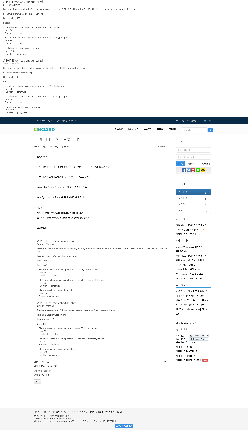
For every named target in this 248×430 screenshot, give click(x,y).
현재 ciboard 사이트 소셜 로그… (190, 274)
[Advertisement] (124, 397)
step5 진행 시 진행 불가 (186, 265)
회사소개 (37, 412)
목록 (37, 382)
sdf (177, 314)
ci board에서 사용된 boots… (189, 269)
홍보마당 (193, 211)
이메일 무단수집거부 (78, 412)
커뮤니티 (119, 129)
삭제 (166, 361)
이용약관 (47, 412)
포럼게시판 (193, 199)
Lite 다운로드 (182, 335)
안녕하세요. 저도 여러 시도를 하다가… (193, 309)
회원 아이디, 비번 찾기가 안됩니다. (191, 260)
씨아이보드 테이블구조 (186, 355)
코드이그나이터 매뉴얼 (186, 342)
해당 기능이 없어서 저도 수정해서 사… (193, 291)
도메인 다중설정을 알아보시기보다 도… (193, 305)
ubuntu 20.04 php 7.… (187, 323)
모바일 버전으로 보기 (124, 426)
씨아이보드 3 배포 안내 (186, 234)
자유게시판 (193, 193)
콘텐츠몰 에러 (182, 251)
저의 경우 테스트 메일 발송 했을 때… (192, 296)
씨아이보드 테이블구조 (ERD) (189, 360)
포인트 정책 (109, 412)
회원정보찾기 (204, 163)
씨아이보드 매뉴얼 (184, 346)
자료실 (160, 129)
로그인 (181, 120)
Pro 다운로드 (182, 339)
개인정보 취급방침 (60, 412)
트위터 (206, 120)
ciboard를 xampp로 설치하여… (190, 247)
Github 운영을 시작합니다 (187, 229)
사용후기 (193, 205)
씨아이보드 (133, 129)
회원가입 (192, 120)
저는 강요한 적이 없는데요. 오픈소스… (193, 300)
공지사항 (172, 129)
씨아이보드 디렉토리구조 (187, 351)
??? (177, 318)
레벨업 (119, 412)
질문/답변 (147, 129)
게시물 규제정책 (96, 412)
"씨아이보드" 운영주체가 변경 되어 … (192, 225)
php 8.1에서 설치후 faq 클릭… (190, 278)
